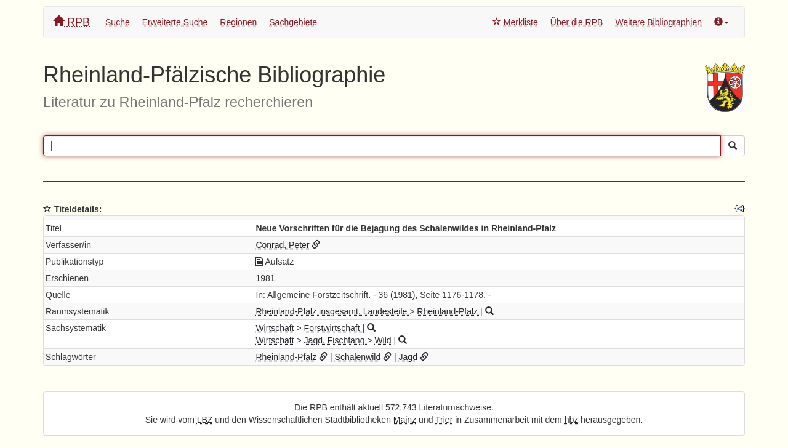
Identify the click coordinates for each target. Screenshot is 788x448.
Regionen (238, 22)
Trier (443, 420)
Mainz (404, 420)
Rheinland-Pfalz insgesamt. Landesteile (332, 311)
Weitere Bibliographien (658, 22)
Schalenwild (358, 357)
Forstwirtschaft (333, 328)
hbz (572, 420)
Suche (117, 22)
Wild (383, 340)
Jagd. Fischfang (336, 340)
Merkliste (515, 22)
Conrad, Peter (282, 245)
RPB (71, 21)
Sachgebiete (293, 22)
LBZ (205, 420)
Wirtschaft (275, 328)
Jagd (408, 357)
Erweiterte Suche (175, 22)
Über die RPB (576, 22)
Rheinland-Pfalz (448, 311)
